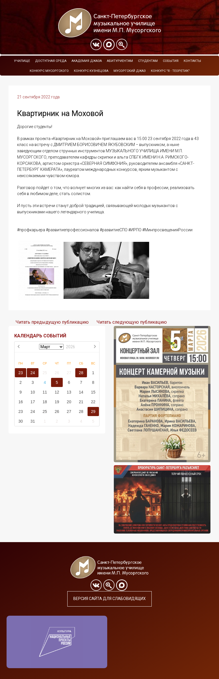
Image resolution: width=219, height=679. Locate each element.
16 (20, 402)
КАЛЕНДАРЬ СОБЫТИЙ (40, 336)
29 (93, 411)
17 (33, 402)
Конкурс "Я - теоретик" (170, 71)
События (171, 61)
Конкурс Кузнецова (91, 71)
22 (93, 402)
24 (33, 372)
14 (81, 392)
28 (81, 372)
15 (93, 392)
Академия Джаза (87, 61)
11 (44, 392)
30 (20, 421)
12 (57, 392)
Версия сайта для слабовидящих (109, 598)
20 (69, 402)
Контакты (192, 61)
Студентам (148, 61)
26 (57, 372)
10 (33, 392)
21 (81, 402)
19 (57, 402)
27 (69, 372)
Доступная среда (50, 61)
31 (33, 421)
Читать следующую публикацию (132, 322)
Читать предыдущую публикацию (52, 322)
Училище (22, 61)
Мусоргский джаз (129, 71)
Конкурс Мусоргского (49, 71)
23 (20, 372)
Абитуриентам (120, 61)
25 (44, 372)
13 (69, 392)
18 (44, 402)
